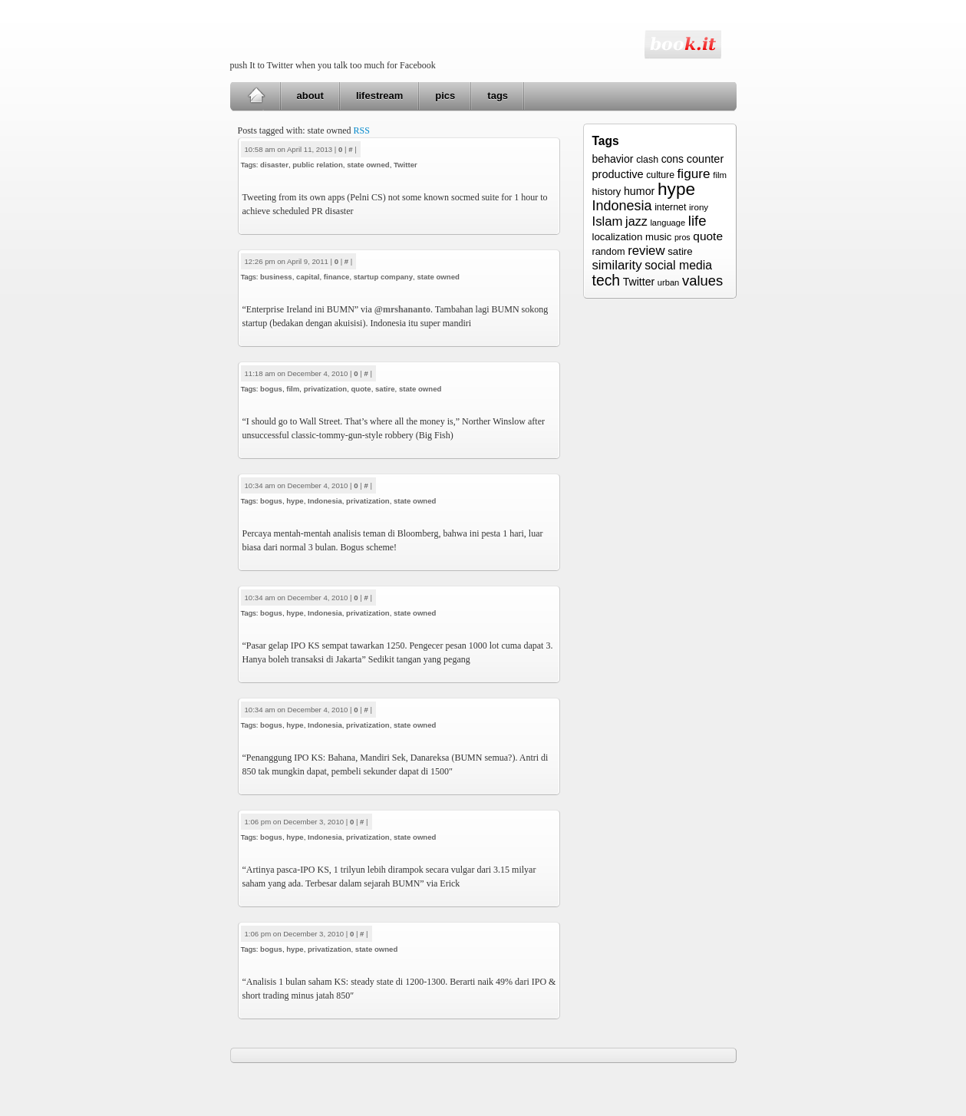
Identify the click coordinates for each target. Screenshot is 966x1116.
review (646, 250)
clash (647, 159)
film (292, 389)
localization (617, 237)
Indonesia (325, 501)
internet (670, 207)
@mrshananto (402, 309)
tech (606, 280)
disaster (274, 164)
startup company (383, 276)
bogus (271, 389)
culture (660, 175)
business (276, 276)
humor (639, 191)
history (606, 191)
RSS (361, 130)
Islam (607, 221)
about (310, 95)
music (658, 237)
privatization (326, 389)
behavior (613, 159)
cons (672, 159)
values (702, 280)
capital (307, 276)
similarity (617, 265)
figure (694, 173)
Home (256, 96)
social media (678, 265)
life (697, 221)
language (667, 222)
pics (445, 95)
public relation (317, 164)
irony (698, 207)
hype (294, 501)
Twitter (405, 164)
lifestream (379, 95)
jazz (636, 221)
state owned (368, 164)
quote (361, 389)
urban (668, 282)
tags (497, 95)
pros (682, 237)
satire (385, 389)
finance (337, 276)
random (608, 251)
